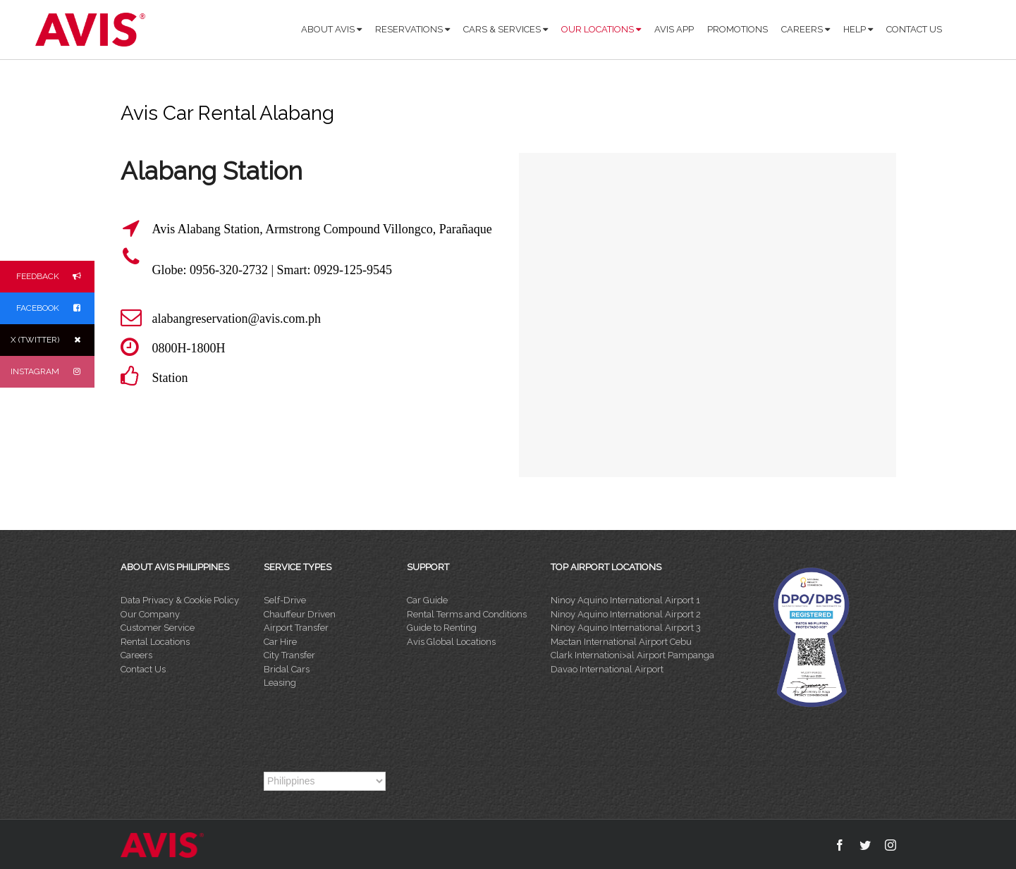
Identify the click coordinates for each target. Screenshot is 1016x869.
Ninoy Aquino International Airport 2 (626, 614)
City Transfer (289, 655)
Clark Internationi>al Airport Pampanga (632, 655)
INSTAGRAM (52, 372)
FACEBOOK (55, 308)
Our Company (150, 614)
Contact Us (143, 669)
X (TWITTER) (52, 340)
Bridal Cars (287, 669)
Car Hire (280, 641)
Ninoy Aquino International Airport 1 (625, 600)
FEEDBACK (55, 276)
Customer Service (158, 627)
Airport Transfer (296, 627)
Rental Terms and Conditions (467, 614)
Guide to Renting (442, 627)
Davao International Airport (607, 669)
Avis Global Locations (451, 641)
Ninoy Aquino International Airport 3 (626, 627)
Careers (136, 655)
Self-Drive (285, 600)
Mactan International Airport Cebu (621, 641)
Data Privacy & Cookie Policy (180, 600)
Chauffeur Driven (300, 614)
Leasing (280, 682)
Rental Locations (155, 641)
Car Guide (427, 600)
